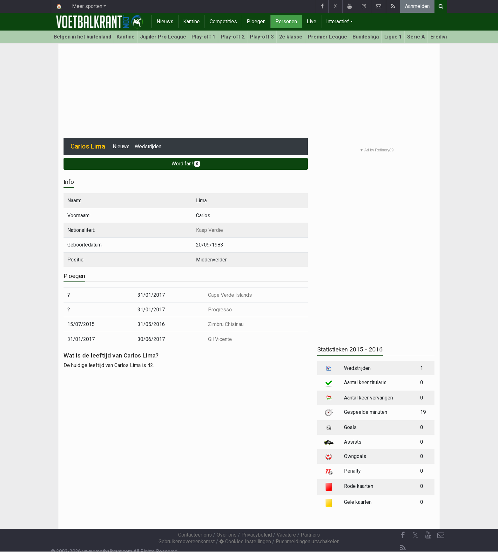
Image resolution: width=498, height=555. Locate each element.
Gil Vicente (220, 339)
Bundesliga (366, 37)
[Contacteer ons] (440, 535)
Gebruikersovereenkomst (186, 541)
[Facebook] (402, 535)
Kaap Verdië (209, 230)
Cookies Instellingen (245, 541)
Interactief (337, 21)
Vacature (286, 535)
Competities (223, 21)
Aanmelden (417, 6)
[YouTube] (428, 535)
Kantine (191, 21)
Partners (310, 535)
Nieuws (165, 21)
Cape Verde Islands (230, 295)
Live (311, 21)
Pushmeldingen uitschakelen (308, 541)
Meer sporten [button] (87, 6)
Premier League (327, 37)
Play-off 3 (262, 37)
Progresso (220, 310)
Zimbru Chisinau (226, 324)
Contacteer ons (195, 535)
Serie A (416, 37)
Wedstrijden (148, 146)
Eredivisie (442, 37)
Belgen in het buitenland (82, 37)
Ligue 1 (393, 37)
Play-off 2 (233, 37)
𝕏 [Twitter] (415, 535)
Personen (286, 21)
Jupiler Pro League (163, 37)
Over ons (227, 535)
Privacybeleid (256, 535)
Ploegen (256, 21)
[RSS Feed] (402, 548)
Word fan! (186, 164)
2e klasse (290, 37)
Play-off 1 (203, 37)
